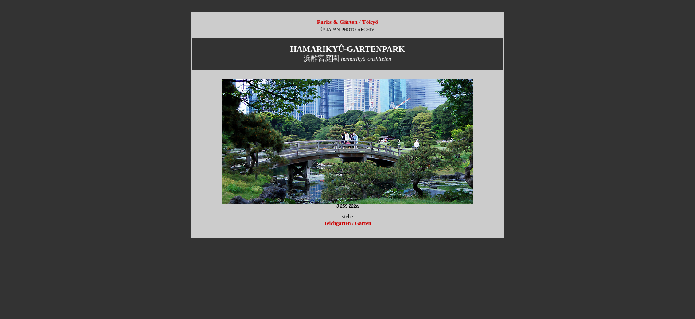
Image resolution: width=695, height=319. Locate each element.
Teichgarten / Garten (347, 223)
